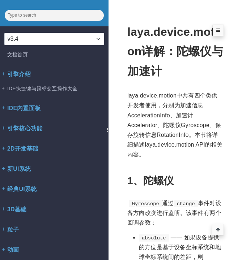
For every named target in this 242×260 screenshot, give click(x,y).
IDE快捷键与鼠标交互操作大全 (39, 88)
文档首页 (17, 54)
